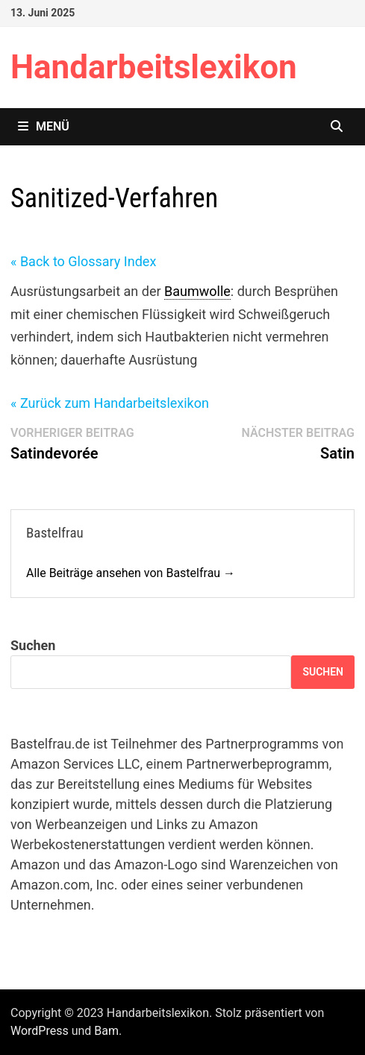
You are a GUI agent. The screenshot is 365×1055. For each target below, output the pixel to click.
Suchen (32, 645)
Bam (106, 1031)
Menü (43, 126)
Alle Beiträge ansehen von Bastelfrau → (130, 573)
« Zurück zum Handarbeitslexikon (109, 403)
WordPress (39, 1031)
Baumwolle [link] (197, 291)
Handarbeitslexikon (153, 67)
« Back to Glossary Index (83, 261)
